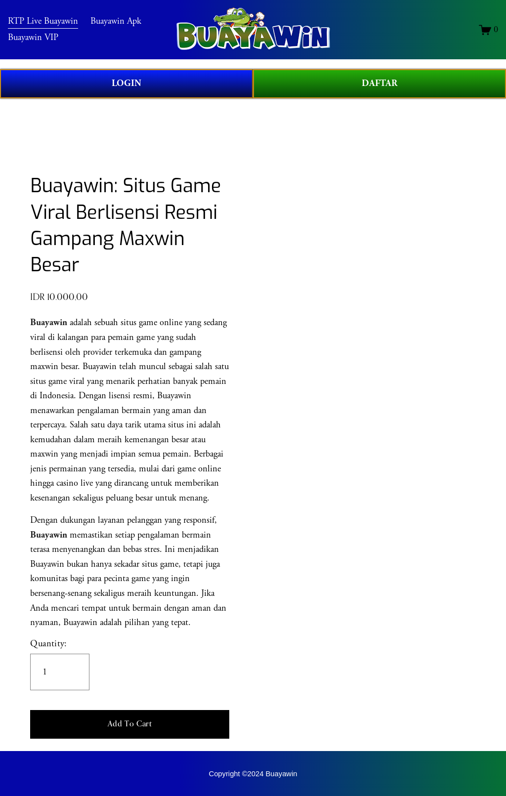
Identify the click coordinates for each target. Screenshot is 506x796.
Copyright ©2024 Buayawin (253, 774)
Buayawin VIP (40, 42)
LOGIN (126, 83)
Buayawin (48, 535)
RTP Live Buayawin (50, 26)
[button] (129, 724)
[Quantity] (59, 672)
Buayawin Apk (122, 26)
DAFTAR (379, 83)
